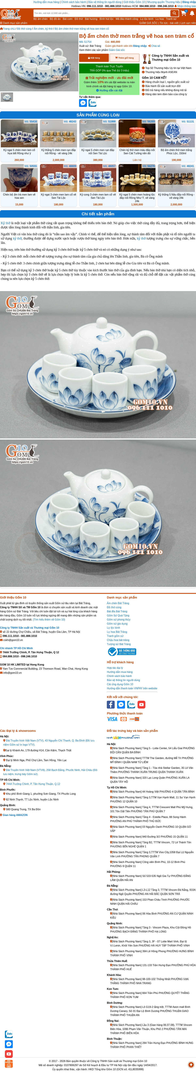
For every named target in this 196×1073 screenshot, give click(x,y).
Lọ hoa (160, 19)
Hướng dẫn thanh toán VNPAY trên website (132, 688)
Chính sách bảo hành (73, 2)
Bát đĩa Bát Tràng (117, 611)
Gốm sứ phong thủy (118, 619)
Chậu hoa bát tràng (118, 640)
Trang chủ (7, 28)
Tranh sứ (171, 19)
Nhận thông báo (185, 6)
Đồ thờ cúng (24, 28)
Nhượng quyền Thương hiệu (163, 2)
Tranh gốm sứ (115, 636)
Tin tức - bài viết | (170, 23)
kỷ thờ (17, 238)
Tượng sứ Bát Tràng (119, 644)
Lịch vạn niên (188, 23)
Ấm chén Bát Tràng (118, 603)
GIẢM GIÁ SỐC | (149, 23)
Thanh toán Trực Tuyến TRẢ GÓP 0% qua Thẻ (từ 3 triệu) (109, 68)
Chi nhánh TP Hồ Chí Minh (16, 648)
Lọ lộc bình (146, 19)
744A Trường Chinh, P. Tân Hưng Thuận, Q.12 (33, 784)
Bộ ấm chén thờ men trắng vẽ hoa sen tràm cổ (82, 28)
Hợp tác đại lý (115, 667)
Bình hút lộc (107, 19)
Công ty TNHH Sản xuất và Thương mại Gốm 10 (29, 627)
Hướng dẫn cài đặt (109, 90)
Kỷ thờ (5, 223)
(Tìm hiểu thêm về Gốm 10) (49, 619)
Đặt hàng (94, 58)
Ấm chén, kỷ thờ (43, 28)
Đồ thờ (79, 19)
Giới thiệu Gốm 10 (134, 2)
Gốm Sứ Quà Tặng (118, 615)
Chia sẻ (154, 46)
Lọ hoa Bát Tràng (117, 631)
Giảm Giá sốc (117, 50)
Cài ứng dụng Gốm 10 (120, 684)
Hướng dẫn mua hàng (46, 2)
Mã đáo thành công (127, 19)
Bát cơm (68, 19)
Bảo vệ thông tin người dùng (104, 2)
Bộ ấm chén (40, 19)
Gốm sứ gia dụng (117, 623)
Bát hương (91, 19)
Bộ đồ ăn (55, 19)
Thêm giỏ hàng (124, 58)
